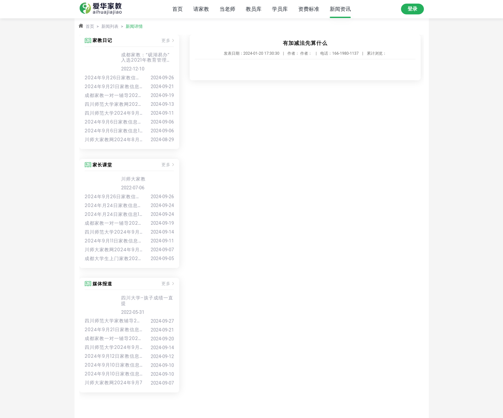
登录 (412, 9)
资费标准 (308, 9)
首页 (177, 9)
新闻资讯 (340, 9)
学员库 (280, 9)
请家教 (201, 9)
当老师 (227, 9)
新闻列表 (109, 26)
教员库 (254, 9)
